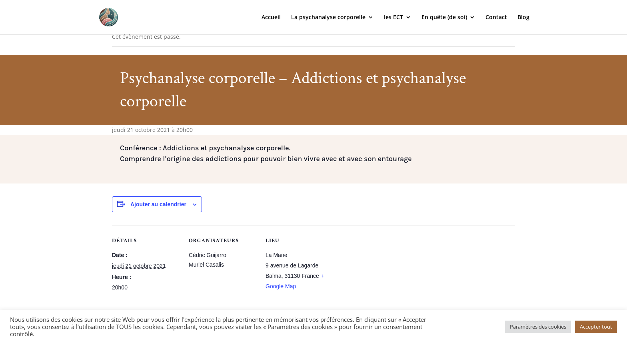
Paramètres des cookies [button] (538, 326)
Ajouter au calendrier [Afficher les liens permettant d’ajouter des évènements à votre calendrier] (158, 204)
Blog (523, 17)
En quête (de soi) (444, 17)
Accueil (271, 17)
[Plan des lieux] (384, 280)
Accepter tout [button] (596, 326)
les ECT (393, 17)
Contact (496, 17)
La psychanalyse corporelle (328, 17)
